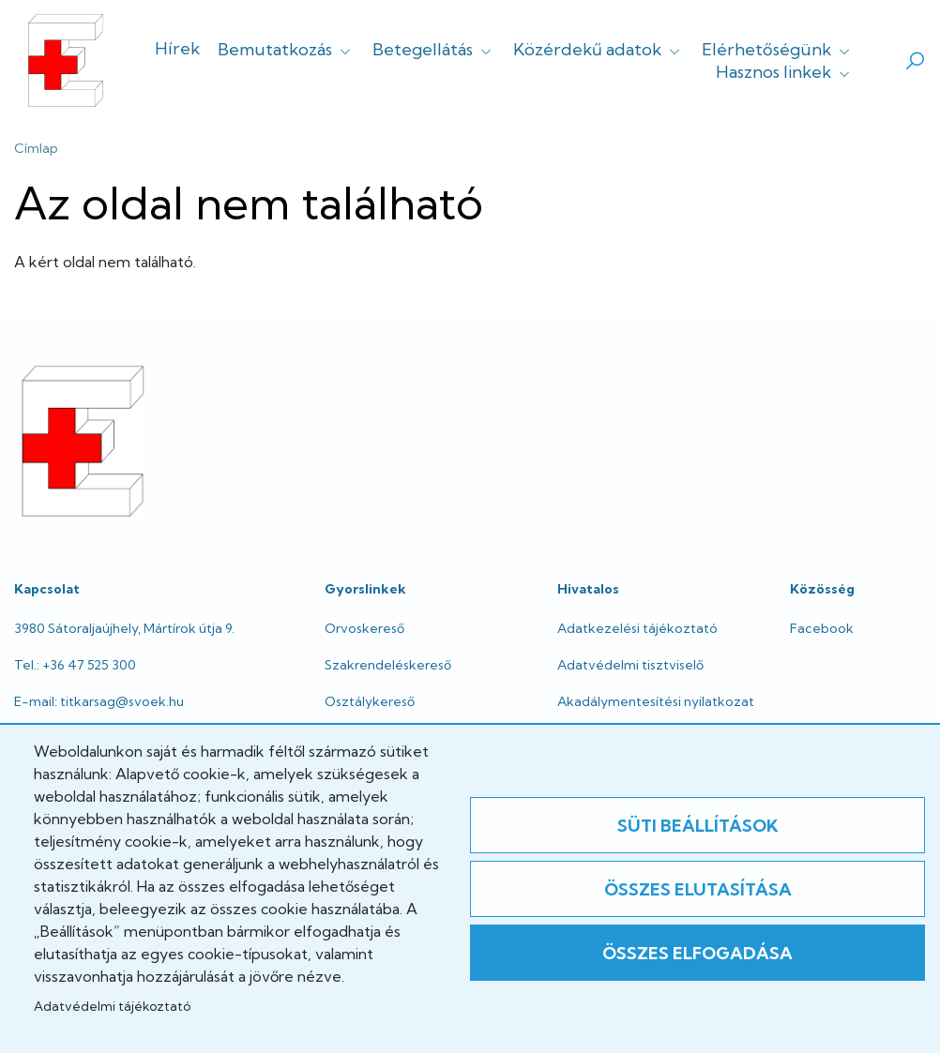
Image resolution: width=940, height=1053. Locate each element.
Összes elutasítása (698, 889)
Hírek (177, 48)
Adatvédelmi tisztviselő (630, 664)
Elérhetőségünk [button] (778, 49)
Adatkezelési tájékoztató (637, 628)
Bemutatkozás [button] (286, 49)
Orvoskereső (364, 628)
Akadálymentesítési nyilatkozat (655, 701)
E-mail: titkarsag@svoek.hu (99, 701)
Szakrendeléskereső (388, 664)
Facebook (822, 628)
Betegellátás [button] (433, 49)
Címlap (36, 148)
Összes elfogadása (697, 953)
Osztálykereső (370, 701)
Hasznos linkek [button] (785, 72)
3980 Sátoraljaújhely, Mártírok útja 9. (124, 628)
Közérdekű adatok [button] (598, 49)
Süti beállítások (698, 825)
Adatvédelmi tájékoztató (112, 1006)
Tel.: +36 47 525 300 (75, 664)
